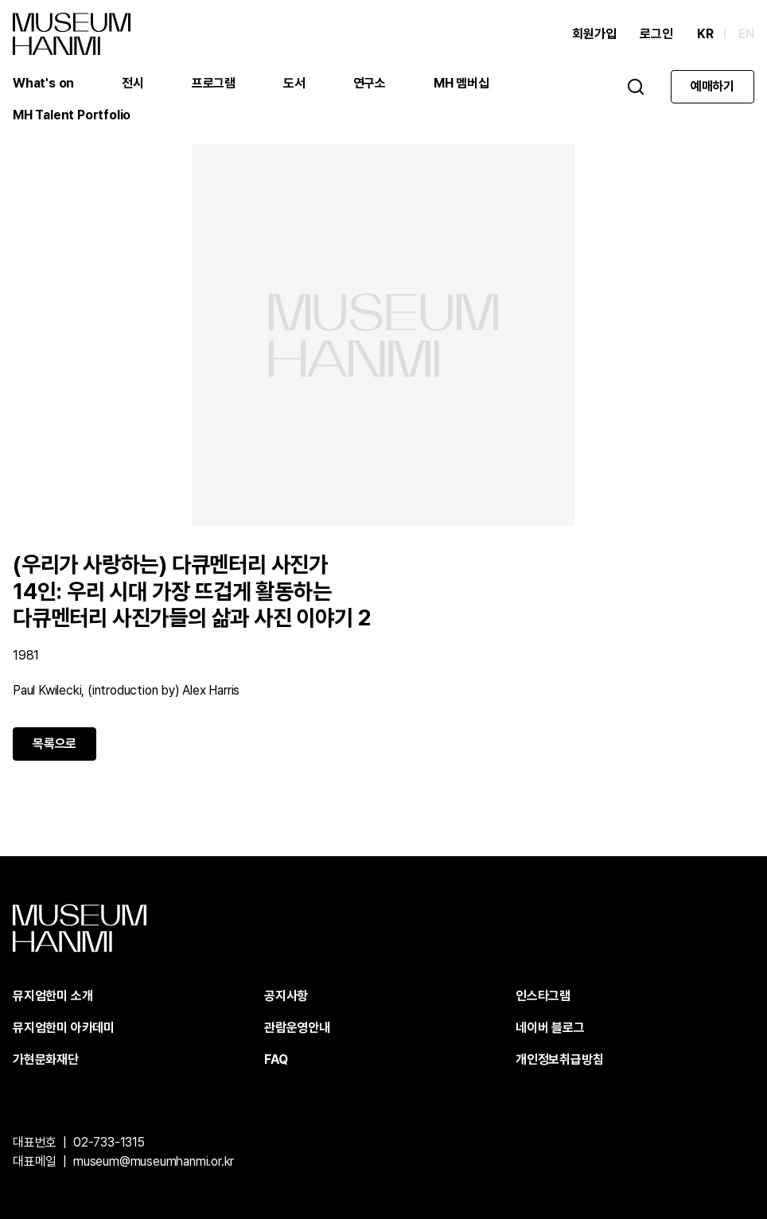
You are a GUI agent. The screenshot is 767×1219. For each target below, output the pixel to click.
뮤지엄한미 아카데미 (64, 1027)
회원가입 (594, 33)
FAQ (275, 1059)
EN (746, 33)
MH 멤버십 (461, 83)
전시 (133, 83)
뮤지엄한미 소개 (52, 995)
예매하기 (712, 86)
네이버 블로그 (550, 1027)
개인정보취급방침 (559, 1059)
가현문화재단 (46, 1059)
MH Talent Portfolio (71, 115)
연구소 (369, 83)
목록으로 (54, 743)
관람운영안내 (297, 1027)
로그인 (656, 33)
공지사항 (286, 995)
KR (705, 33)
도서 (294, 83)
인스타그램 (543, 995)
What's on (43, 83)
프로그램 (214, 83)
